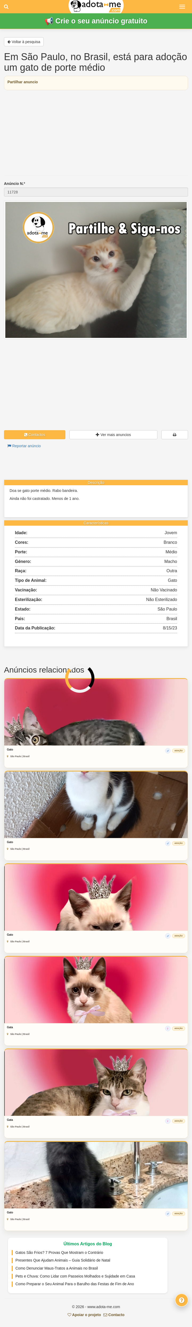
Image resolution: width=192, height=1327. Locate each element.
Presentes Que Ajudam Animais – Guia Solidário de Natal (62, 1260)
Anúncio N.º (14, 183)
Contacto (113, 1315)
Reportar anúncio (24, 446)
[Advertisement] (96, 133)
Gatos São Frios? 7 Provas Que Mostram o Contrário (59, 1252)
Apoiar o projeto (84, 1315)
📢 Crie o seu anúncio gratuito (96, 21)
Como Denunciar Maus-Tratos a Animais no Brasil (56, 1268)
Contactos (34, 435)
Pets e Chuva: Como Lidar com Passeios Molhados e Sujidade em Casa (75, 1276)
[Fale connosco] (181, 1300)
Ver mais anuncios (113, 435)
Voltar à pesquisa (23, 42)
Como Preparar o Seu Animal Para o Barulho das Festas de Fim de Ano (74, 1284)
